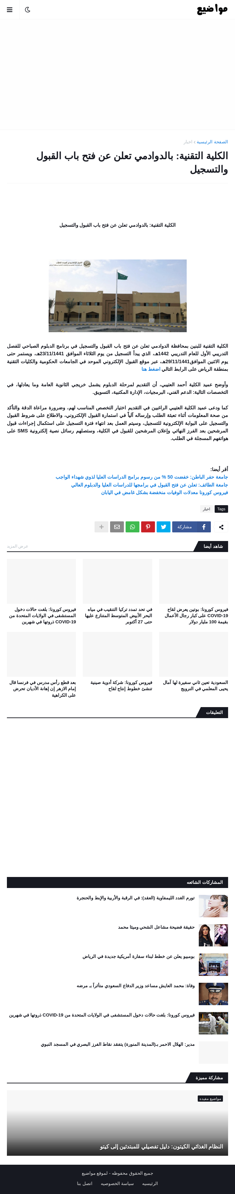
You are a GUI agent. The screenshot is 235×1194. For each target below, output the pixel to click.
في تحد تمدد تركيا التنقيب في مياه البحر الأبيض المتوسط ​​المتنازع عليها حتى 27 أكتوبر (118, 615)
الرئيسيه (150, 1183)
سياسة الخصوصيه (117, 1183)
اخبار (188, 141)
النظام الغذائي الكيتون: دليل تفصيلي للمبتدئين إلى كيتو (161, 1147)
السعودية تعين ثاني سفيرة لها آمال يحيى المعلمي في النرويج (195, 685)
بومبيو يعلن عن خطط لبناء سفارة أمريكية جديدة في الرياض (138, 956)
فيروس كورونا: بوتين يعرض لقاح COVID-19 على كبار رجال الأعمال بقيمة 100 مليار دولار (196, 615)
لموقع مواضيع (95, 1173)
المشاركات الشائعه (205, 882)
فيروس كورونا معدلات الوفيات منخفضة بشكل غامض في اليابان (164, 492)
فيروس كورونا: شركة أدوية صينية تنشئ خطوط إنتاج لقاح (121, 685)
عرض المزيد (17, 546)
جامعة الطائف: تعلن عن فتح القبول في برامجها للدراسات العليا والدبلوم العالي (149, 485)
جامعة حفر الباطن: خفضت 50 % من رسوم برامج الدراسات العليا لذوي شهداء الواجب (142, 477)
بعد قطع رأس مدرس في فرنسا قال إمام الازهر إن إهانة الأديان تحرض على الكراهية (42, 688)
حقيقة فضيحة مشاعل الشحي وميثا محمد (156, 927)
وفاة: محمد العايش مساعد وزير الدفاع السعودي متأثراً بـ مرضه (136, 985)
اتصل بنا (84, 1183)
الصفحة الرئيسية (212, 141)
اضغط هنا (150, 369)
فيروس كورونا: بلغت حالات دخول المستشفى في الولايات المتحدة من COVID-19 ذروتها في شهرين (42, 615)
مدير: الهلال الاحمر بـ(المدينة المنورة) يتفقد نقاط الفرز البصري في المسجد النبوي (118, 1044)
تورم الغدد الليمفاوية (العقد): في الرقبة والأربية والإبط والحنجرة (136, 897)
